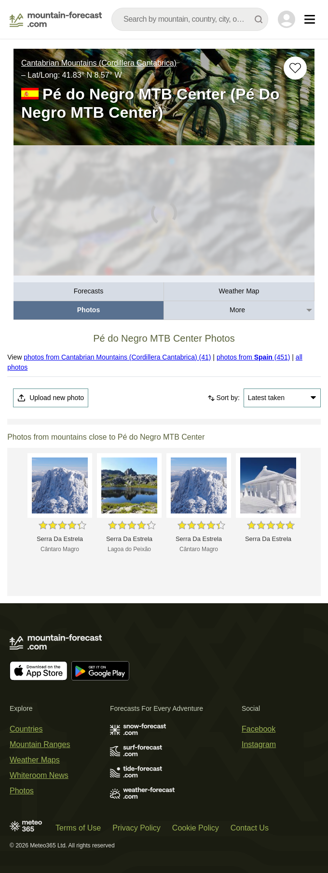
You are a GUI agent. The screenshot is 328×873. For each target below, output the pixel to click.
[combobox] (189, 19)
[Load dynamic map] (164, 214)
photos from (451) (253, 357)
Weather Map (239, 291)
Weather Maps (35, 760)
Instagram (259, 744)
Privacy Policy (136, 828)
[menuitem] (89, 291)
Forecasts (88, 291)
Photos (88, 310)
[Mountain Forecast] (56, 19)
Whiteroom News (39, 775)
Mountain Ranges (40, 744)
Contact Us (250, 828)
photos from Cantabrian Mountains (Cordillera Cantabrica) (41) (117, 357)
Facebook (258, 729)
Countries (26, 729)
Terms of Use (78, 828)
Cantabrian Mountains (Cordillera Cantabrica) (99, 63)
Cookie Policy (195, 828)
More (237, 310)
